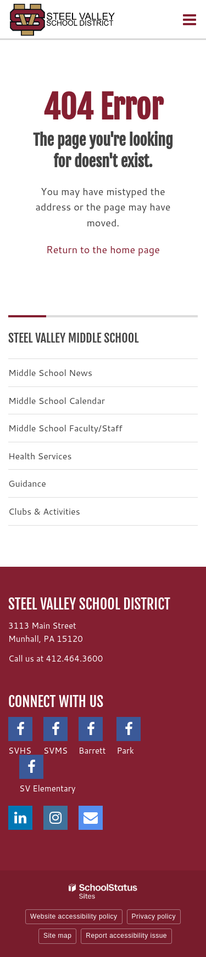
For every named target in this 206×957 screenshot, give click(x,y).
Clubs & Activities (44, 511)
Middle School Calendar (56, 400)
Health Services (39, 455)
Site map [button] (57, 935)
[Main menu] (189, 19)
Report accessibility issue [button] (126, 935)
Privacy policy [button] (154, 916)
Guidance (27, 483)
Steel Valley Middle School (73, 338)
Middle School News (50, 372)
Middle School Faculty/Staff (65, 427)
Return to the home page (103, 249)
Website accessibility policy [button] (74, 916)
